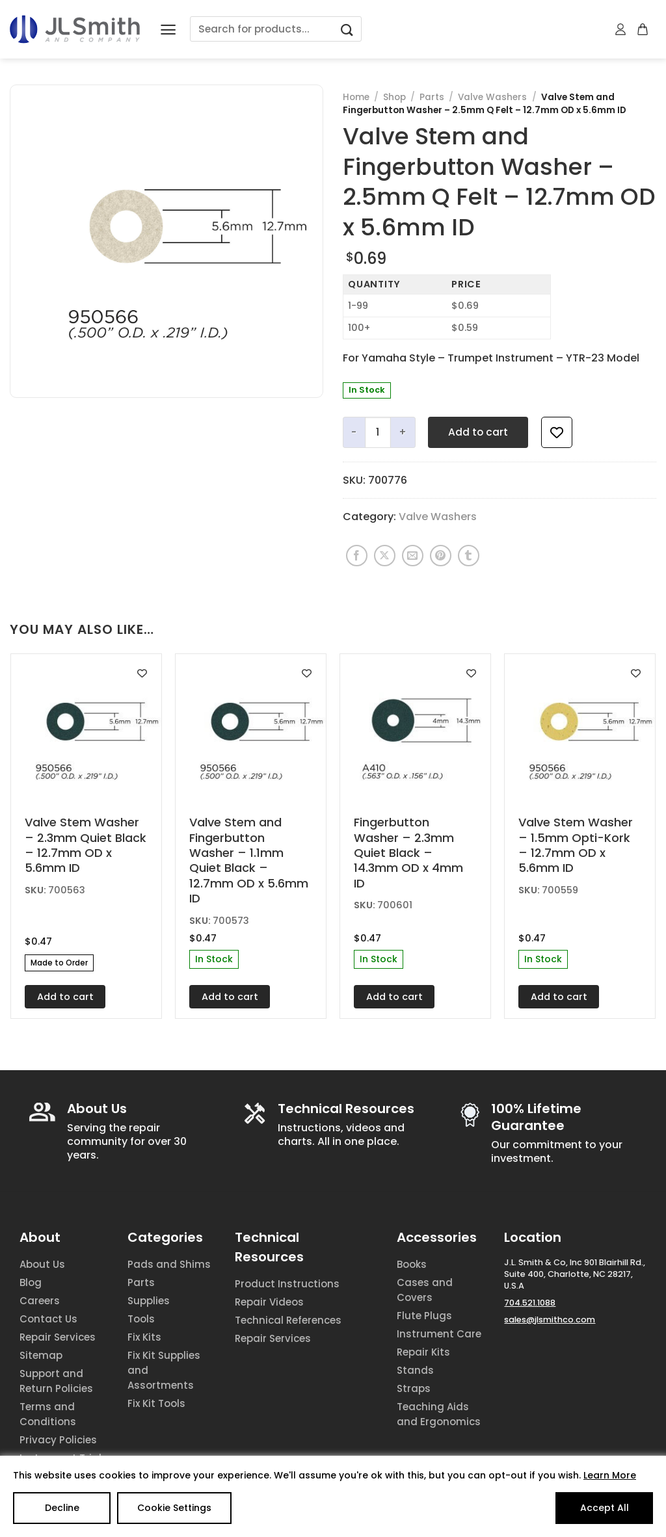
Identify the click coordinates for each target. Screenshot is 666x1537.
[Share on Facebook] (356, 555)
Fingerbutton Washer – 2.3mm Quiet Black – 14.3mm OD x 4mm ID (408, 853)
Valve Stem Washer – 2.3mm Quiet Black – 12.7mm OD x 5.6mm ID (85, 845)
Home (356, 97)
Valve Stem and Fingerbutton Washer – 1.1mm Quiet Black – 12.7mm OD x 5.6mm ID (248, 860)
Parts (432, 97)
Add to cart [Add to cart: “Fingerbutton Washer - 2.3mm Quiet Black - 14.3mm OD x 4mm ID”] (394, 996)
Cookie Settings (174, 1507)
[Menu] (168, 29)
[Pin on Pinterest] (440, 555)
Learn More (609, 1475)
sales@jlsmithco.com (549, 1319)
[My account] (621, 29)
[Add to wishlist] (556, 432)
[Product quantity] (378, 432)
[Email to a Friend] (412, 555)
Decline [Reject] (62, 1507)
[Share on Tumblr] (468, 555)
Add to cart (478, 432)
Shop (394, 97)
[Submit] (347, 29)
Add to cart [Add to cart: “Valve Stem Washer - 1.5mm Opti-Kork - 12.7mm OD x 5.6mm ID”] (559, 996)
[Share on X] (384, 555)
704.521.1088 (529, 1302)
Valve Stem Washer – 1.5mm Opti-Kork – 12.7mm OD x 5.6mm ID (575, 845)
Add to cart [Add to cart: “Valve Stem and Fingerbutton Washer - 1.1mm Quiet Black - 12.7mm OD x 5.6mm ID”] (230, 996)
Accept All (604, 1507)
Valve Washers (492, 97)
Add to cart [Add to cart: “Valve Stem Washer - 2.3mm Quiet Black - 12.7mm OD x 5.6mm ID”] (65, 996)
